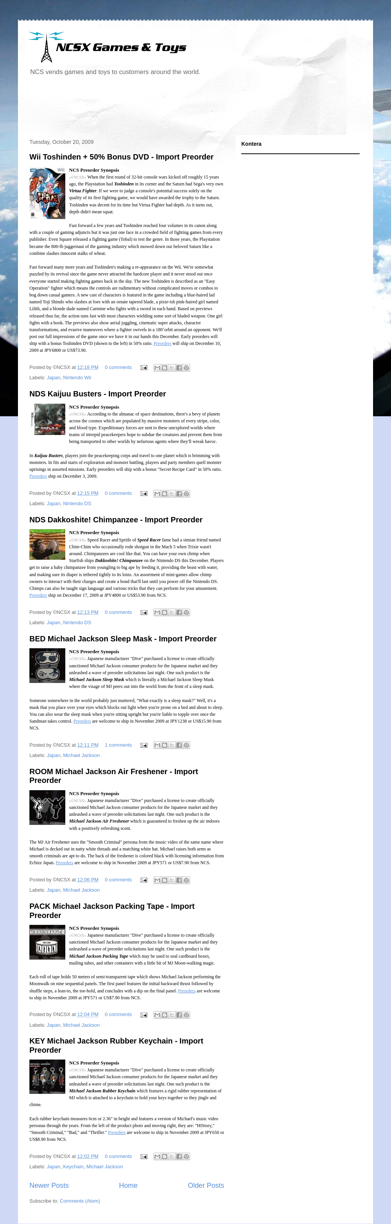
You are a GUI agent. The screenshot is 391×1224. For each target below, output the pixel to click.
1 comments (118, 745)
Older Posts (206, 1185)
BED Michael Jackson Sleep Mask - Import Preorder (123, 639)
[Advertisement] (165, 108)
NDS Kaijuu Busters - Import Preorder (97, 394)
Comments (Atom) (80, 1201)
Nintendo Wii (77, 377)
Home (128, 1185)
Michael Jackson (81, 755)
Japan (53, 377)
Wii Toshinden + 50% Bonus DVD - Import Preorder (121, 157)
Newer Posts (49, 1185)
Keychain (73, 1166)
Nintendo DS (77, 503)
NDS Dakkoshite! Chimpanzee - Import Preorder (115, 519)
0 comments (118, 367)
